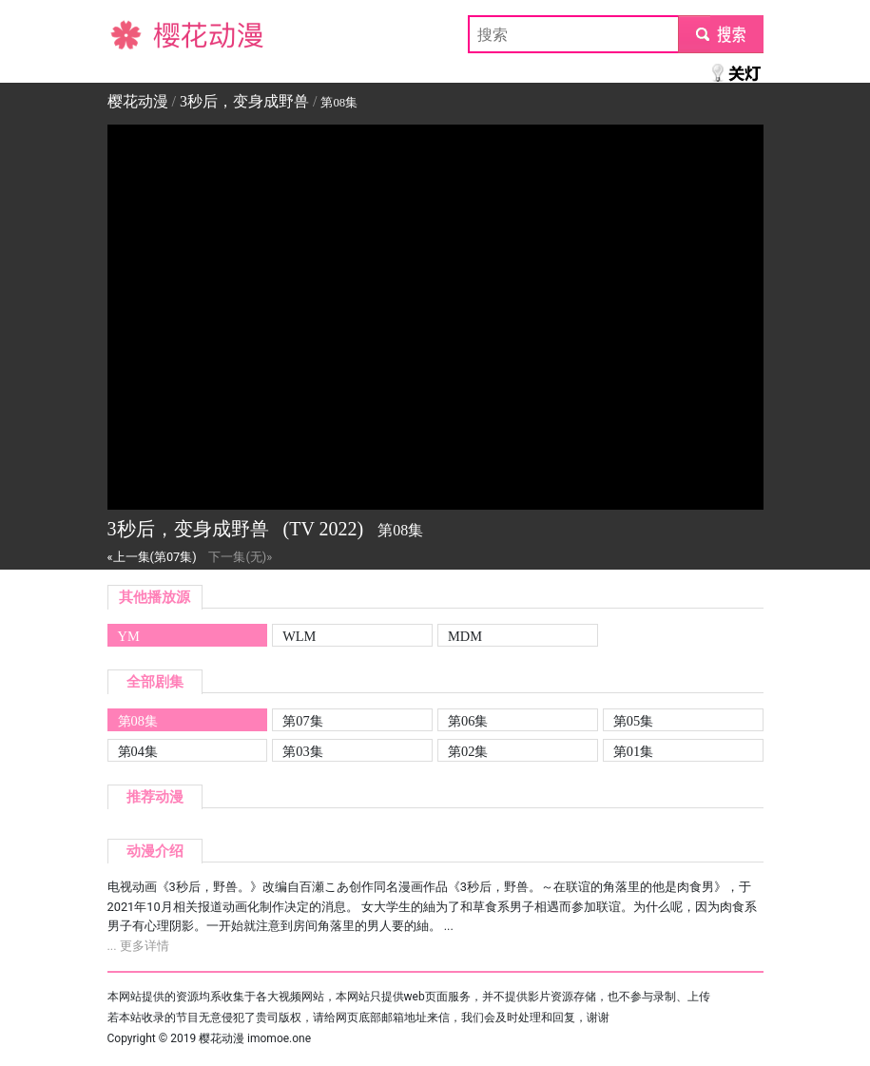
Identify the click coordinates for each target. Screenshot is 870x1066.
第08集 (138, 720)
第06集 (468, 720)
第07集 (302, 720)
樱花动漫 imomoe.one (255, 1038)
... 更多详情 (138, 946)
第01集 (633, 751)
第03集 (302, 751)
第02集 (468, 751)
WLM (299, 636)
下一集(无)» (240, 557)
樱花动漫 (137, 34)
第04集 (138, 751)
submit (720, 34)
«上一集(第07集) (152, 557)
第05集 (633, 720)
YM (129, 636)
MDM (465, 636)
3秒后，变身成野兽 (244, 101)
